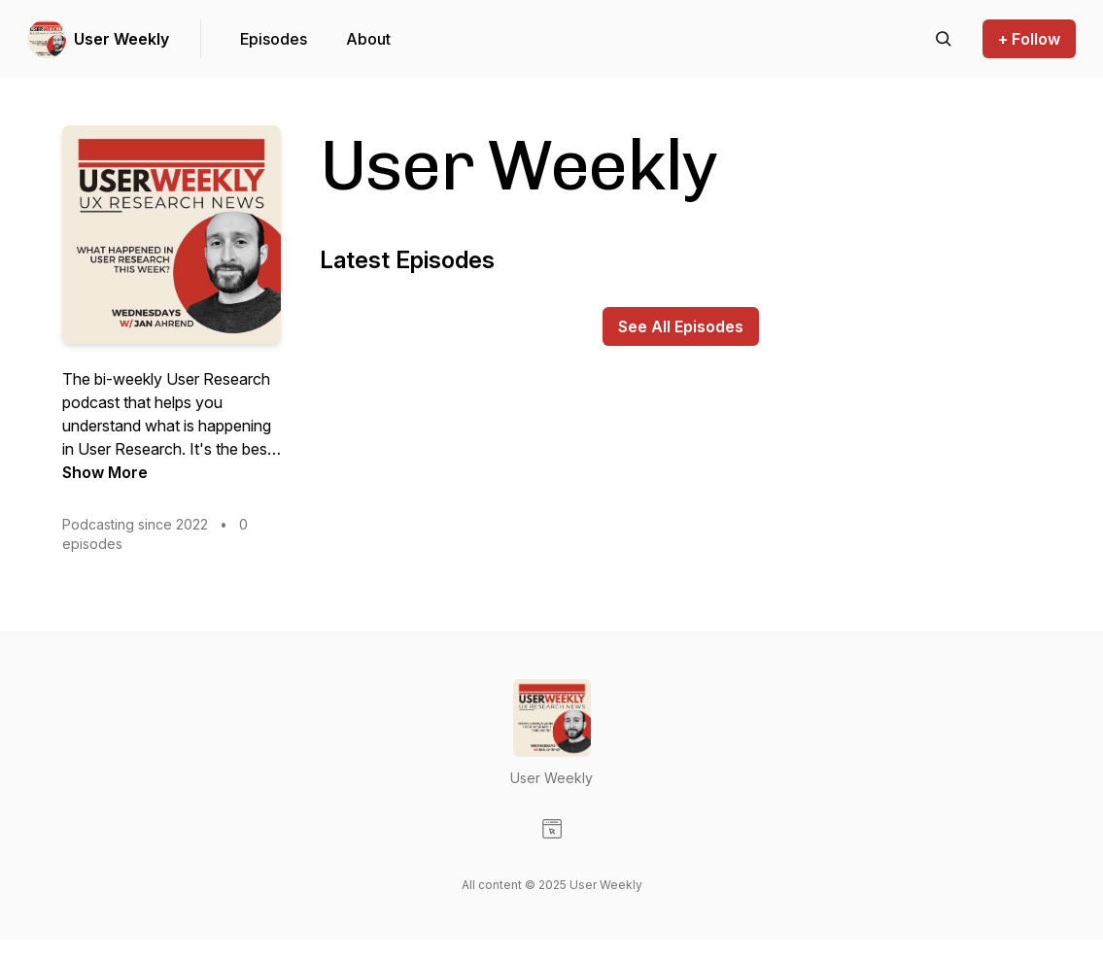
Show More (105, 472)
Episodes (273, 39)
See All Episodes (680, 326)
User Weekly (121, 39)
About (368, 39)
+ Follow (1029, 39)
